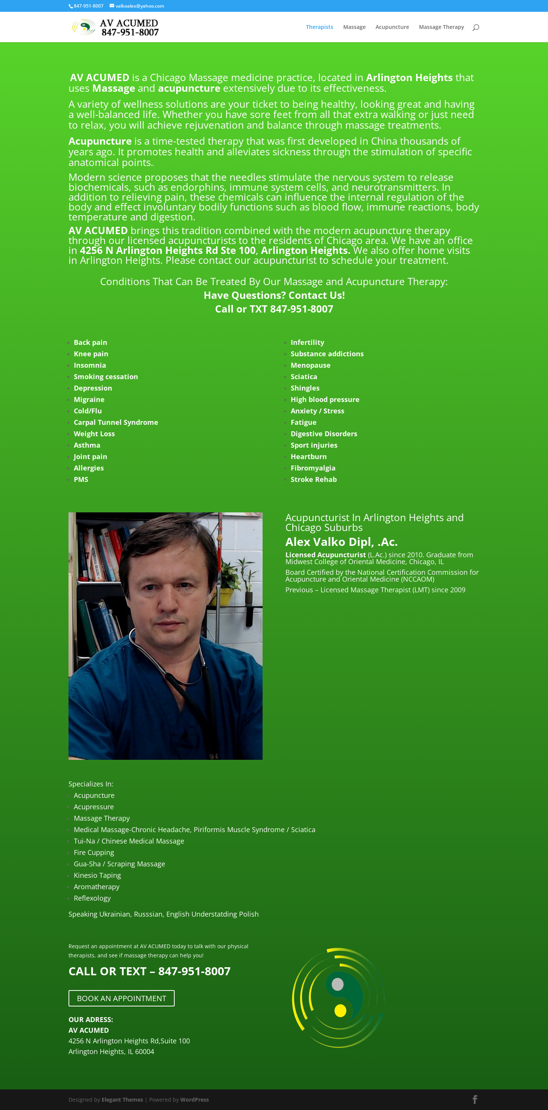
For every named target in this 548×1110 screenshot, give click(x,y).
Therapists (319, 27)
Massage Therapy (441, 27)
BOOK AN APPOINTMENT (121, 998)
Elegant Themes (122, 1099)
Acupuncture (392, 27)
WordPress (194, 1099)
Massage (354, 27)
